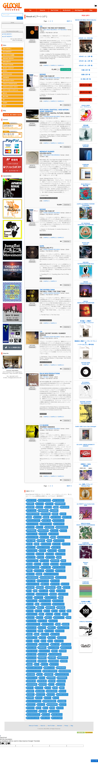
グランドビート (60, 630)
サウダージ (62, 550)
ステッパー (39, 617)
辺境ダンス (48, 617)
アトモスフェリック (59, 540)
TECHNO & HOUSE (8, 64)
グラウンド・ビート (58, 600)
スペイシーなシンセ (32, 550)
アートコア (30, 604)
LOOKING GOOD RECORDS (51, 116)
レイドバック (40, 503)
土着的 (55, 687)
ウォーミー (39, 527)
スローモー (66, 587)
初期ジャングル (31, 607)
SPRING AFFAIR (61, 667)
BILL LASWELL (40, 691)
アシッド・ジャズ (32, 620)
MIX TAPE (5, 96)
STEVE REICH (55, 560)
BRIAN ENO (40, 587)
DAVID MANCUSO (60, 503)
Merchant (59, 725)
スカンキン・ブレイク (45, 600)
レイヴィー (42, 637)
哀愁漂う (30, 570)
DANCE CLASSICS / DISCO (10, 87)
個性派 (63, 560)
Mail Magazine (79, 10)
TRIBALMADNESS (43, 510)
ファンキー (49, 614)
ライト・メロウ (43, 590)
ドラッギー (44, 664)
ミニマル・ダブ (59, 640)
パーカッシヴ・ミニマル (64, 537)
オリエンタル (42, 627)
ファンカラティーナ (59, 523)
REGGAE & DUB (7, 74)
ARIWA (29, 517)
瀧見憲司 (55, 513)
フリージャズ (38, 517)
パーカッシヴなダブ (53, 647)
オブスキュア (31, 553)
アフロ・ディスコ (32, 500)
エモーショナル (55, 634)
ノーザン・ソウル (60, 553)
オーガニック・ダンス (42, 594)
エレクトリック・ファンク (33, 520)
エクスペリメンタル (32, 644)
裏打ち (41, 614)
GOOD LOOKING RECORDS (51, 78)
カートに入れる (65, 69)
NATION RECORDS (52, 704)
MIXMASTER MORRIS (62, 527)
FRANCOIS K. (42, 647)
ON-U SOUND (31, 674)
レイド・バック (60, 684)
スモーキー (30, 687)
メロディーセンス (63, 594)
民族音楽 (30, 664)
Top (30, 10)
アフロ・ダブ (50, 503)
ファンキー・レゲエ (32, 600)
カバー (37, 664)
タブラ (38, 707)
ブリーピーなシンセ (32, 711)
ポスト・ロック (55, 644)
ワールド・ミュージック (44, 500)
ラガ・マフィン (39, 597)
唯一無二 (30, 543)
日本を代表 (53, 594)
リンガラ (63, 610)
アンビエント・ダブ (32, 533)
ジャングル (63, 704)
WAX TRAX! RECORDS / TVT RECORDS (55, 29)
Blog (91, 10)
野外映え (30, 634)
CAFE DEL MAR (42, 681)
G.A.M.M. (63, 513)
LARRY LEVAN (42, 661)
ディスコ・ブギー (46, 567)
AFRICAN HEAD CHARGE (47, 577)
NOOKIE (43, 74)
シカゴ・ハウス (31, 580)
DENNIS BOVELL (31, 661)
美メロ (29, 590)
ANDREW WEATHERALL (49, 701)
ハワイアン (63, 530)
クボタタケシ (31, 694)
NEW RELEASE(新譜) (8, 55)
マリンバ (55, 610)
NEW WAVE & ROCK (8, 80)
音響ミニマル (45, 584)
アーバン (52, 684)
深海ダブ (55, 650)
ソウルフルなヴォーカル (55, 654)
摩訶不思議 (52, 681)
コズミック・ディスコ (32, 523)
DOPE (42, 246)
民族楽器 (39, 574)
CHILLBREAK (54, 510)
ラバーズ (65, 614)
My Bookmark (67, 10)
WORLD (5, 71)
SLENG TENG (61, 607)
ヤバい (45, 707)
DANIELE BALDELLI (52, 691)
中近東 (61, 597)
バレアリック (39, 687)
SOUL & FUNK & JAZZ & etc (10, 90)
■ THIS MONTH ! (7, 34)
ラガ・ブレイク (50, 557)
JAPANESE (6, 77)
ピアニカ (46, 564)
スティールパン (44, 537)
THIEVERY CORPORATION (50, 671)
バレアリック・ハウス (59, 520)
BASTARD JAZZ (31, 681)
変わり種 (30, 564)
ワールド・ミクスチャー (43, 547)
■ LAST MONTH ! (7, 36)
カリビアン (39, 507)
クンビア (56, 697)
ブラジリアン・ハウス (51, 597)
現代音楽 (46, 517)
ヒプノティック (54, 664)
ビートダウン (40, 553)
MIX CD (5, 93)
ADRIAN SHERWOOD (32, 577)
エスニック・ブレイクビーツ (34, 671)
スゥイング (62, 691)
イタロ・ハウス (45, 717)
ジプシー (42, 677)
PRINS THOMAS (46, 513)
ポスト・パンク (31, 547)
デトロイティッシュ (32, 637)
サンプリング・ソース (59, 604)
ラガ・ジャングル (32, 510)
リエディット (52, 637)
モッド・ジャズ (31, 557)
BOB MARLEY (42, 657)
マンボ (43, 640)
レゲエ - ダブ (43, 711)
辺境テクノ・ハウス (49, 667)
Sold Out (66, 105)
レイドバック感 (42, 654)
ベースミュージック (44, 650)
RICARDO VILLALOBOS (33, 513)
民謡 (69, 610)
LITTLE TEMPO (49, 674)
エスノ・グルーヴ (32, 654)
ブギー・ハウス (67, 517)
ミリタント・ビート (66, 564)
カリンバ (47, 610)
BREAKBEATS (7, 61)
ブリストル (39, 610)
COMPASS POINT (51, 587)
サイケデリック (31, 704)
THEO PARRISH (49, 527)
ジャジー (58, 614)
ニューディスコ (61, 590)
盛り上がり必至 (65, 507)
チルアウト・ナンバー (62, 694)
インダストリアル (54, 533)
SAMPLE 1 (46, 65)
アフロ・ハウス (55, 580)
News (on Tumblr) (33, 725)
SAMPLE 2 (54, 65)
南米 (59, 587)
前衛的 (37, 543)
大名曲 (59, 557)
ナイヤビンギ (55, 564)
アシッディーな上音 (57, 717)
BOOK (4, 106)
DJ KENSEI (63, 650)
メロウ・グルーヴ (56, 517)
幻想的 (52, 707)
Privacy (66, 725)
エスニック (48, 507)
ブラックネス (31, 527)
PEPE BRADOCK (31, 530)
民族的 (40, 630)
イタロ (52, 590)
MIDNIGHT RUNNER (47, 151)
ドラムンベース (53, 620)
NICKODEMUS (51, 677)
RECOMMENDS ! (7, 51)
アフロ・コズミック (57, 714)
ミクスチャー (54, 530)
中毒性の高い (41, 540)
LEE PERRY (52, 657)
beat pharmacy (61, 681)
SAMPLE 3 (61, 65)
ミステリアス (66, 543)
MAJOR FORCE (50, 607)
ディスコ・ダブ (42, 620)
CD (3, 99)
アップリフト (57, 543)
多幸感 (68, 617)
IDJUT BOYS (31, 507)
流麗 (36, 590)
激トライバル (31, 574)
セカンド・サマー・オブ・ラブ (34, 667)
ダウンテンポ (50, 553)
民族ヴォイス (52, 627)
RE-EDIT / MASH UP (8, 68)
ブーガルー (40, 557)
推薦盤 (56, 507)
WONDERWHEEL (62, 677)
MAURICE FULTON (43, 530)
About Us (42, 10)
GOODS (5, 103)
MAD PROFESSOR (63, 657)
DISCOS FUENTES (32, 684)
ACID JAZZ (66, 624)
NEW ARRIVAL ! (7, 48)
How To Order (54, 10)
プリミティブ (45, 634)
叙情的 (53, 537)
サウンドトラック (46, 604)
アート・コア (46, 714)
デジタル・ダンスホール (33, 567)
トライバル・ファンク (48, 624)
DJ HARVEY (30, 503)
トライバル (60, 707)
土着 (37, 604)
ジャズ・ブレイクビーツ (59, 567)
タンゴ (37, 640)
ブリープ (30, 597)
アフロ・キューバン (32, 650)
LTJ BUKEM (44, 425)
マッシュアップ (49, 630)
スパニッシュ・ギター (32, 537)
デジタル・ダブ (46, 520)
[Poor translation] (8, 743)
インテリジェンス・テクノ (33, 624)
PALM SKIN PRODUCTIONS (50, 373)
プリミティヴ (65, 584)
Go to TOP (94, 761)
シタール (48, 687)
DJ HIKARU (30, 697)
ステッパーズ (50, 570)
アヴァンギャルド (44, 644)
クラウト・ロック (66, 644)
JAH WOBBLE (62, 701)
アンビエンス (31, 707)
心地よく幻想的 (31, 540)
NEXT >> (69, 21)
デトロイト (38, 564)
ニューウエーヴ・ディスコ (33, 714)
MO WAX (46, 377)
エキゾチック (43, 533)
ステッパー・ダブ (39, 570)
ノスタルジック (52, 550)
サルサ (50, 640)
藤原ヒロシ (40, 607)
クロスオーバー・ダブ (46, 523)
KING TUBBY (31, 587)
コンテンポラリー (46, 543)
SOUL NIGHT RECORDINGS (51, 155)
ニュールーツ (31, 617)
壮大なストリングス (66, 647)
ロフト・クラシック (54, 711)
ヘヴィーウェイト (32, 630)
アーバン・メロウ (60, 570)
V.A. (41, 26)
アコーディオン (55, 584)
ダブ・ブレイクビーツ (59, 500)
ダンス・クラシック (61, 577)
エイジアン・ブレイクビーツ (34, 701)
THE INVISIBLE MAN (47, 290)
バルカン (40, 674)
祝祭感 (37, 634)
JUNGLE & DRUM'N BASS (10, 83)
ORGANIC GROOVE (8, 58)
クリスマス (30, 610)
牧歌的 (49, 540)
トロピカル (39, 697)
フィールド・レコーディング (51, 574)
